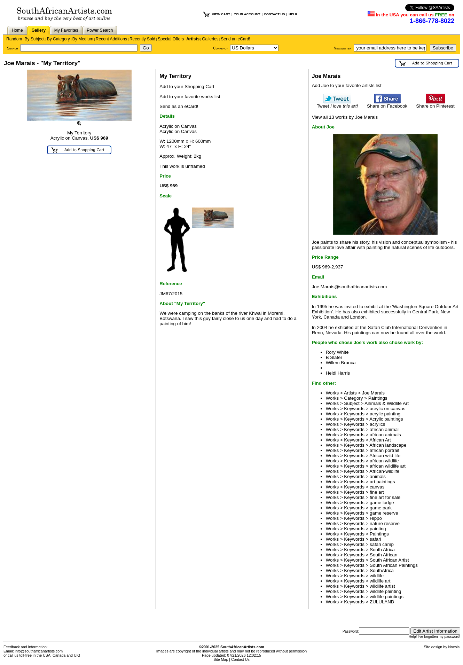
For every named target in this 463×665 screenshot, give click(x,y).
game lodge (382, 502)
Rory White (337, 352)
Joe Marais (373, 393)
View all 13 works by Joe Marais (345, 117)
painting (378, 528)
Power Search (100, 30)
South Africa (382, 549)
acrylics (377, 424)
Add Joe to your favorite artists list (347, 85)
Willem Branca (341, 362)
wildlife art (380, 581)
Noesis (454, 647)
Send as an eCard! (178, 106)
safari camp (382, 544)
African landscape (387, 445)
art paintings (382, 481)
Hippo (376, 518)
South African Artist (389, 560)
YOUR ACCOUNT (247, 14)
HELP (293, 14)
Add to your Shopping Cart (186, 86)
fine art (377, 492)
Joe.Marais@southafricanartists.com (349, 286)
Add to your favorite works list (189, 96)
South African (383, 554)
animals (378, 476)
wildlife (377, 575)
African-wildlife (384, 471)
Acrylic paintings (386, 419)
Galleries (210, 39)
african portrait (384, 450)
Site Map (220, 659)
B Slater (334, 357)
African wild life (384, 455)
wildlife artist (382, 586)
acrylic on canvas (387, 408)
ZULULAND (382, 601)
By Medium (82, 39)
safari (375, 539)
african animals (385, 434)
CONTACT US (274, 14)
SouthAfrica (382, 570)
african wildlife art (388, 466)
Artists (192, 39)
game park (381, 507)
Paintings (377, 398)
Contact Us (240, 659)
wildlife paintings (386, 596)
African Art (380, 440)
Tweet (337, 104)
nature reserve (385, 523)
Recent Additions (111, 39)
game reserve (384, 513)
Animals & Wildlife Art (386, 403)
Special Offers (171, 39)
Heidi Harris (338, 373)
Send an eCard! (235, 39)
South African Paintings (394, 565)
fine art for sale (385, 497)
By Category (58, 39)
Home (17, 30)
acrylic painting (385, 413)
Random (14, 39)
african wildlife (384, 460)
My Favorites (66, 30)
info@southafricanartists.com (39, 651)
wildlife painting (385, 591)
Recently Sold (142, 39)
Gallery (38, 30)
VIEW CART (221, 14)
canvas (377, 487)
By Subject (34, 39)
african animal (384, 429)
